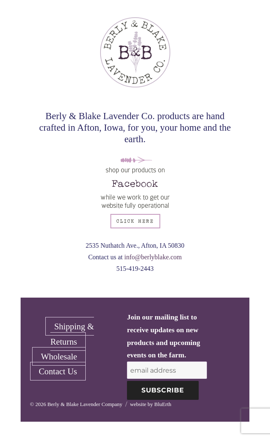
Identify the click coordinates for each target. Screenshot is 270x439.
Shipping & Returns (72, 334)
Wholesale (59, 356)
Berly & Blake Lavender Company (84, 404)
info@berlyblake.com (153, 257)
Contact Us (58, 371)
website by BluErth (150, 404)
